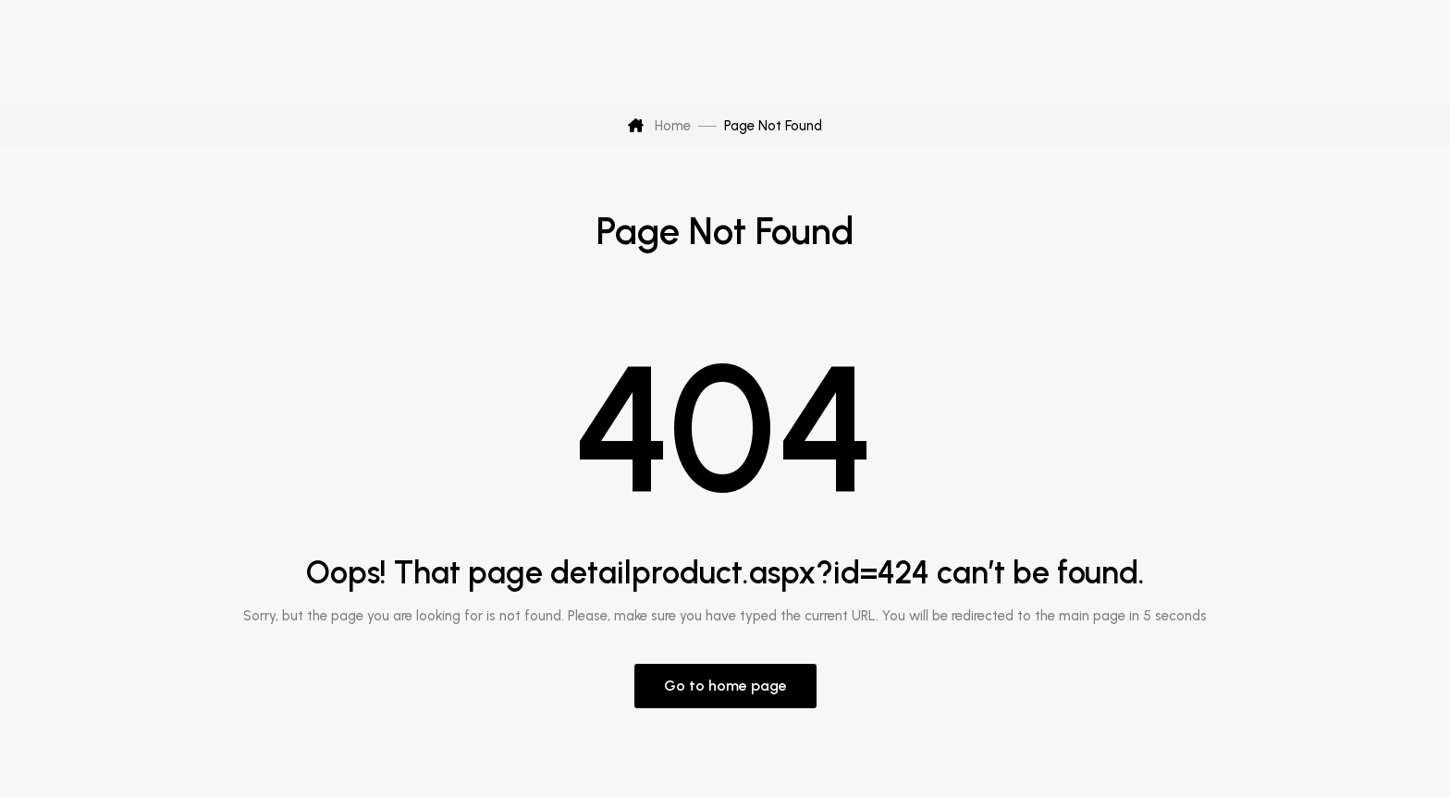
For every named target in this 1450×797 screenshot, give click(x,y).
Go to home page (725, 685)
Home (659, 125)
